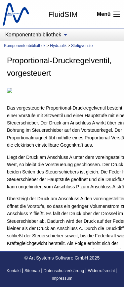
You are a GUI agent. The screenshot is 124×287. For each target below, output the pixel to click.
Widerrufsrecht (101, 270)
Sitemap (32, 270)
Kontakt (14, 270)
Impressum (62, 278)
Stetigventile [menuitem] (82, 45)
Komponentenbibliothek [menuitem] (33, 34)
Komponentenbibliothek (24, 45)
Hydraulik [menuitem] (58, 45)
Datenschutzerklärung (64, 270)
